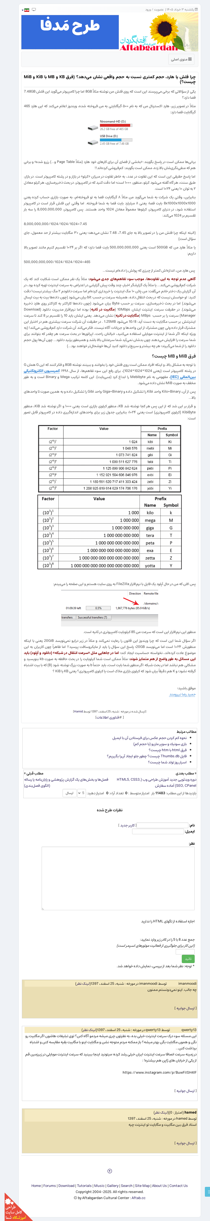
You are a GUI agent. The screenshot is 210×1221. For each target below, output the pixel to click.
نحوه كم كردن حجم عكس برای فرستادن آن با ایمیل (145, 738)
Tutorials (79, 1186)
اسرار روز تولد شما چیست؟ (162, 762)
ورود (143, 9)
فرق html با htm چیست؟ (163, 750)
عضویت (154, 9)
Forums (45, 1186)
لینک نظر (78, 983)
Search (122, 1186)
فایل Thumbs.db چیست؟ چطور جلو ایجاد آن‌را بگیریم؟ (142, 756)
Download (62, 1186)
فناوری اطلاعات (103, 717)
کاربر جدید (123, 825)
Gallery (108, 1186)
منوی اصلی (176, 60)
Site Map (137, 1186)
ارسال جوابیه (181, 1008)
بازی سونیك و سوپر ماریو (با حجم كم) (155, 744)
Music (95, 1186)
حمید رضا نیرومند (178, 694)
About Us (154, 1186)
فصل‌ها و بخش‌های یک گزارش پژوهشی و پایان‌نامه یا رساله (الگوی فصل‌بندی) (61, 782)
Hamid (73, 711)
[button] (21, 10)
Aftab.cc (134, 1198)
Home (31, 1186)
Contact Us (174, 1186)
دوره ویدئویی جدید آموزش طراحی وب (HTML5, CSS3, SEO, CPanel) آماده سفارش (152, 782)
